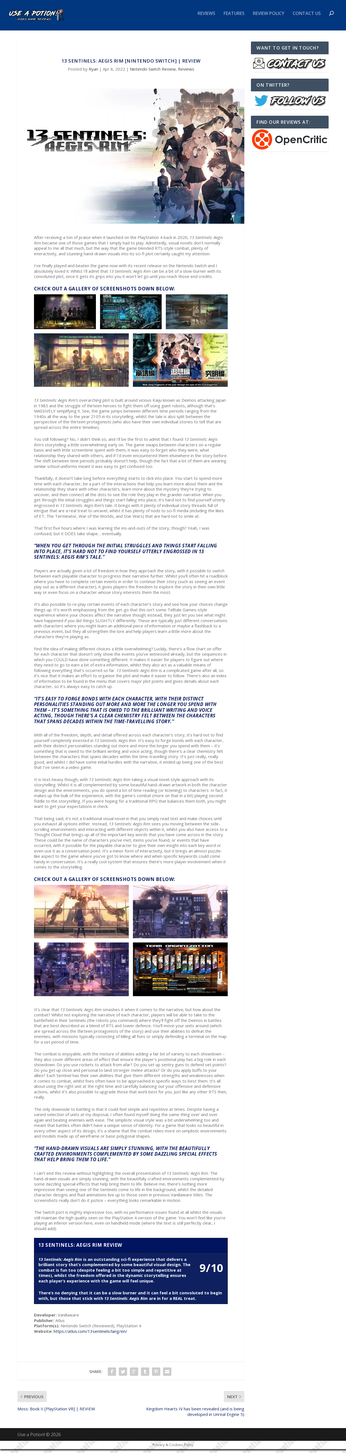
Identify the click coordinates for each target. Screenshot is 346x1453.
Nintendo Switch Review (153, 73)
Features (234, 17)
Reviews (206, 17)
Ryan (93, 73)
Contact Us (307, 17)
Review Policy (268, 17)
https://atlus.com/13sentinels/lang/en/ (90, 1335)
